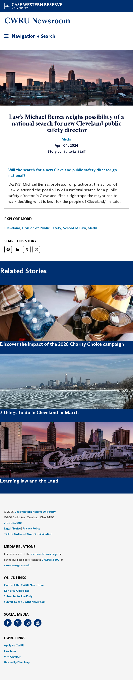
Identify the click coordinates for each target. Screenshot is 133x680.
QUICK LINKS (15, 578)
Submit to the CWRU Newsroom (24, 602)
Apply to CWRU (14, 645)
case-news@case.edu (17, 565)
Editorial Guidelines (16, 590)
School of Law (74, 228)
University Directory (17, 662)
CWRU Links (14, 638)
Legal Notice (12, 528)
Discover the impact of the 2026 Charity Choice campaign (62, 344)
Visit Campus (12, 656)
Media (93, 228)
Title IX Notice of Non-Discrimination (28, 534)
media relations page (44, 554)
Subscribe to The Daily (18, 596)
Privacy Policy (31, 528)
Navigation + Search (28, 37)
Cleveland (12, 228)
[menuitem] (66, 585)
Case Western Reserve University (35, 511)
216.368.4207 (51, 559)
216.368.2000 (13, 523)
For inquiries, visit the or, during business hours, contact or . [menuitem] (33, 559)
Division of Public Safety (41, 228)
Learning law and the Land (29, 481)
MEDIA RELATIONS (19, 547)
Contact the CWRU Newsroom (24, 585)
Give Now (10, 651)
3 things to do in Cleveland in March (39, 412)
